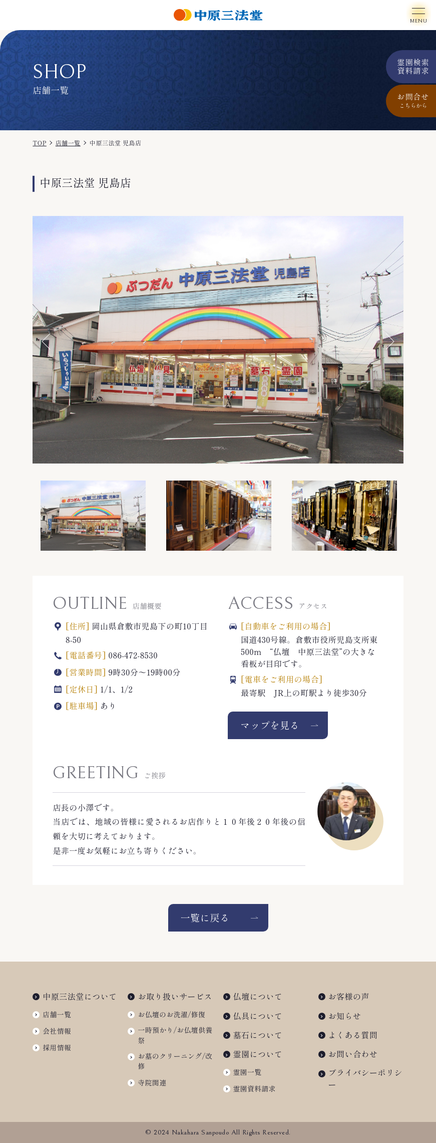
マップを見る (269, 725)
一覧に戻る (204, 917)
